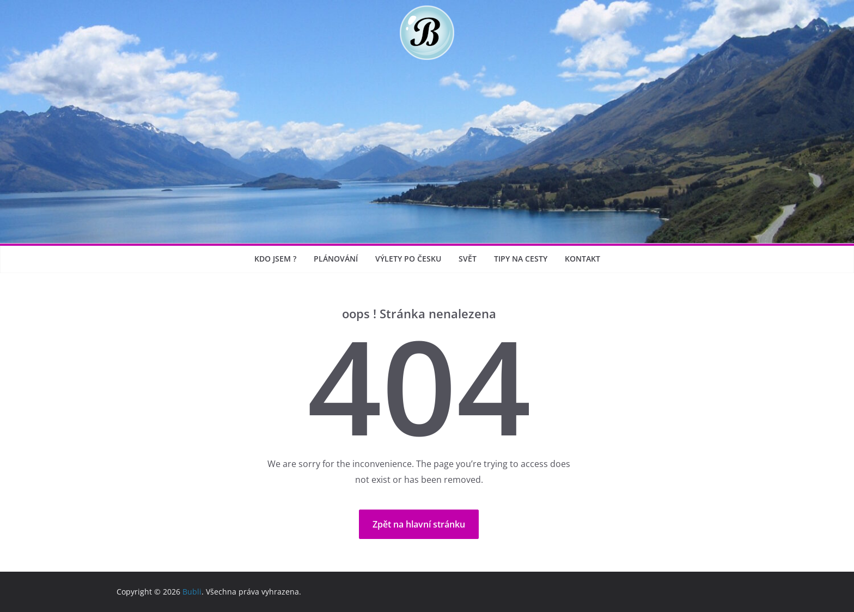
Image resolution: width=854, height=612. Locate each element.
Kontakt (582, 258)
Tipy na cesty (520, 258)
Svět (468, 258)
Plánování (336, 258)
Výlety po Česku (408, 258)
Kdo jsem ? (275, 258)
